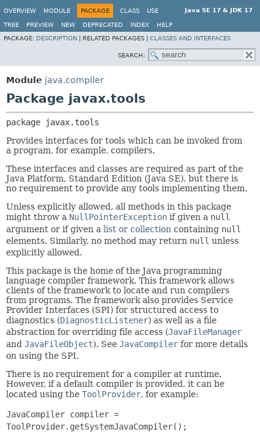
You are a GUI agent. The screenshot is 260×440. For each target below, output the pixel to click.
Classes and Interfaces (190, 38)
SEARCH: (131, 55)
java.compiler (74, 80)
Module (56, 10)
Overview (20, 10)
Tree (11, 24)
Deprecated (103, 24)
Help (165, 24)
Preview (40, 24)
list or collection (137, 229)
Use (152, 10)
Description (56, 38)
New (68, 24)
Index (139, 24)
